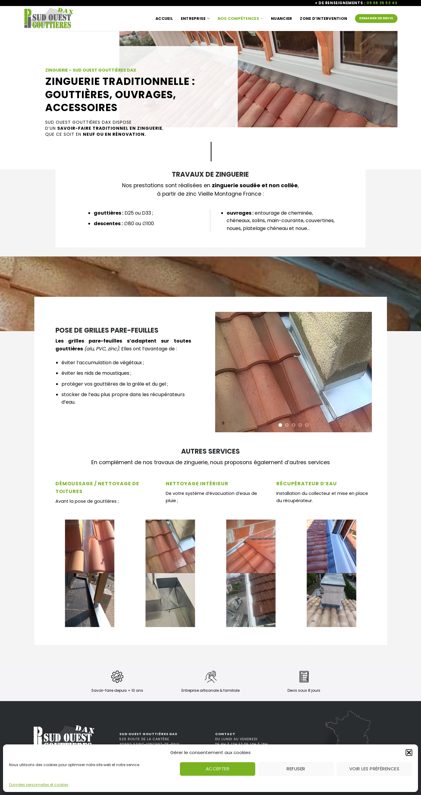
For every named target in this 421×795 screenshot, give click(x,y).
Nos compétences (240, 18)
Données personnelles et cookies (38, 784)
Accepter (218, 768)
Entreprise (195, 18)
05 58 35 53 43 (381, 2)
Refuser (296, 768)
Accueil (164, 18)
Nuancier (281, 18)
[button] (409, 753)
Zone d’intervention (323, 18)
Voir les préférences (374, 768)
